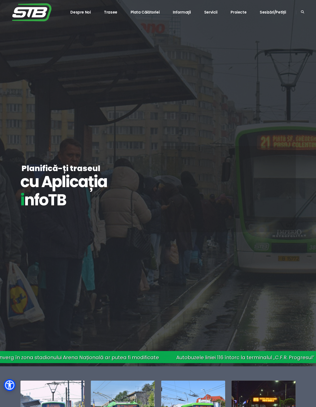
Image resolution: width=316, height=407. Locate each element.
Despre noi (80, 12)
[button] (9, 385)
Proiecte (238, 12)
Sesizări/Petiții (273, 12)
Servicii (210, 12)
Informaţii (182, 12)
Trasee (110, 12)
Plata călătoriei (145, 12)
